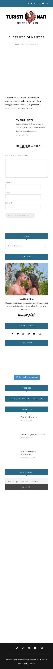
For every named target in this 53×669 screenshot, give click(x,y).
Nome (8, 182)
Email (8, 192)
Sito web (8, 203)
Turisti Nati (24, 120)
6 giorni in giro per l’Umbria (33, 434)
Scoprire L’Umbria (29, 417)
